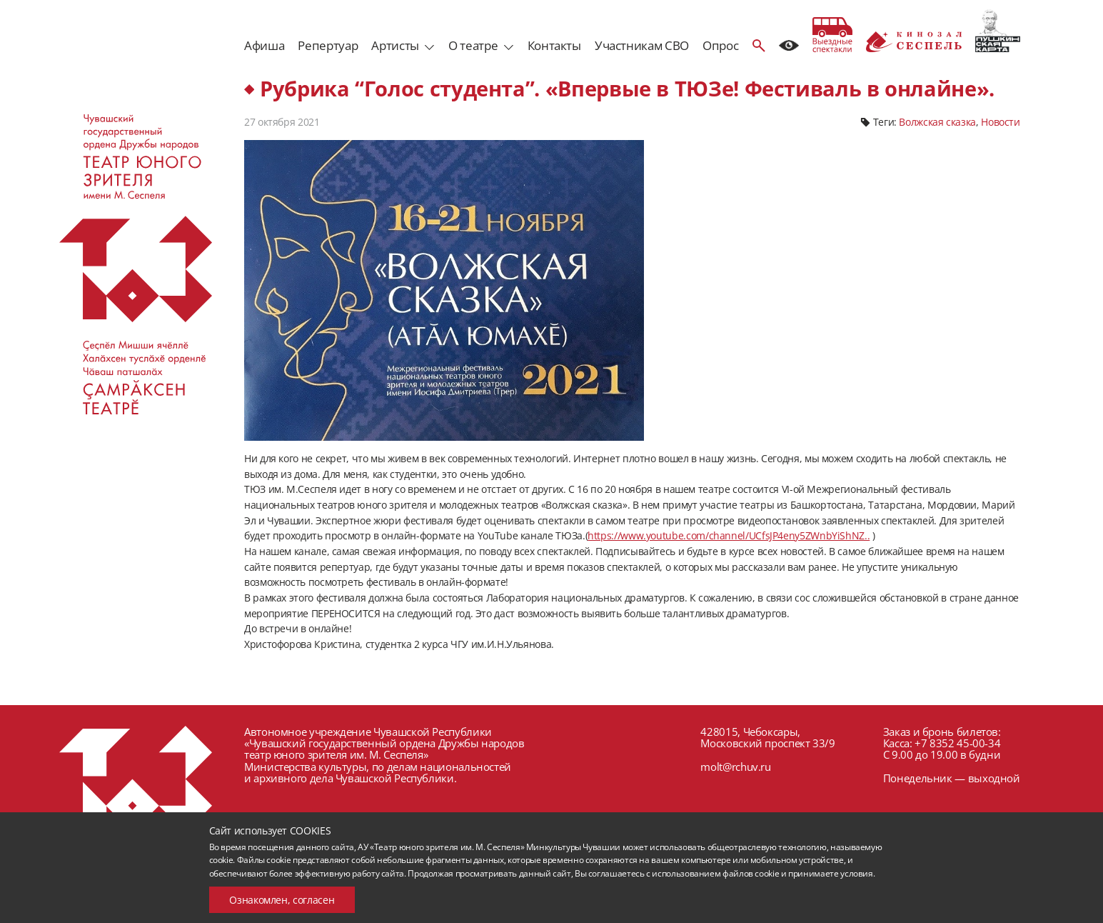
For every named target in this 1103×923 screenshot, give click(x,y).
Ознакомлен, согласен (281, 900)
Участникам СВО (642, 45)
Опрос (720, 45)
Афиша (264, 45)
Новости (1000, 122)
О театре (473, 45)
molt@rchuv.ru (735, 766)
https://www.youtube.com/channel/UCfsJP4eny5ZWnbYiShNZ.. (729, 535)
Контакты (554, 45)
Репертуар (328, 45)
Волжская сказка (937, 122)
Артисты (394, 45)
